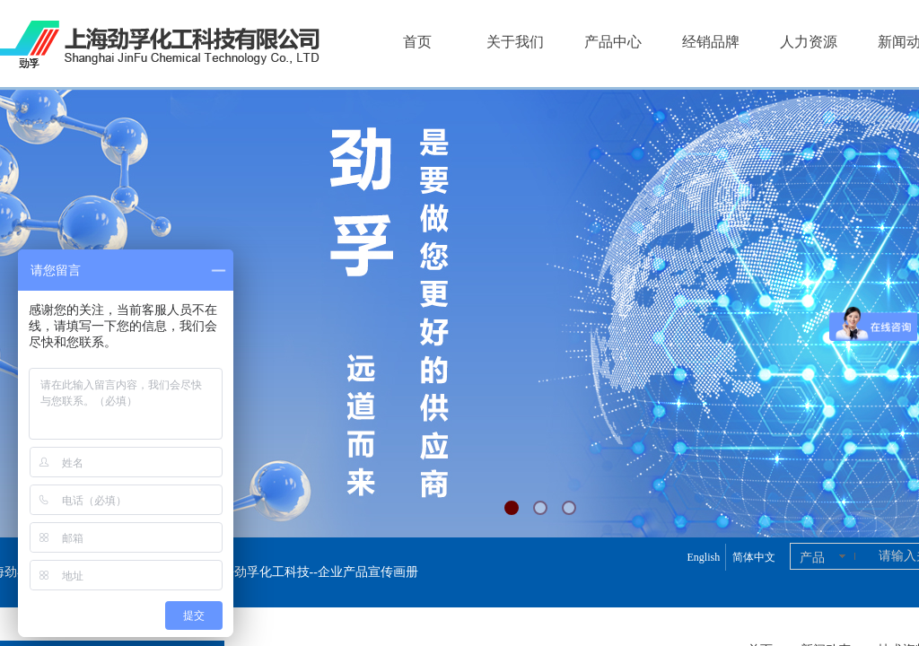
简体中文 (753, 557)
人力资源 (808, 41)
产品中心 (613, 41)
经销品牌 (711, 41)
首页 (417, 41)
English (703, 557)
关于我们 (515, 41)
